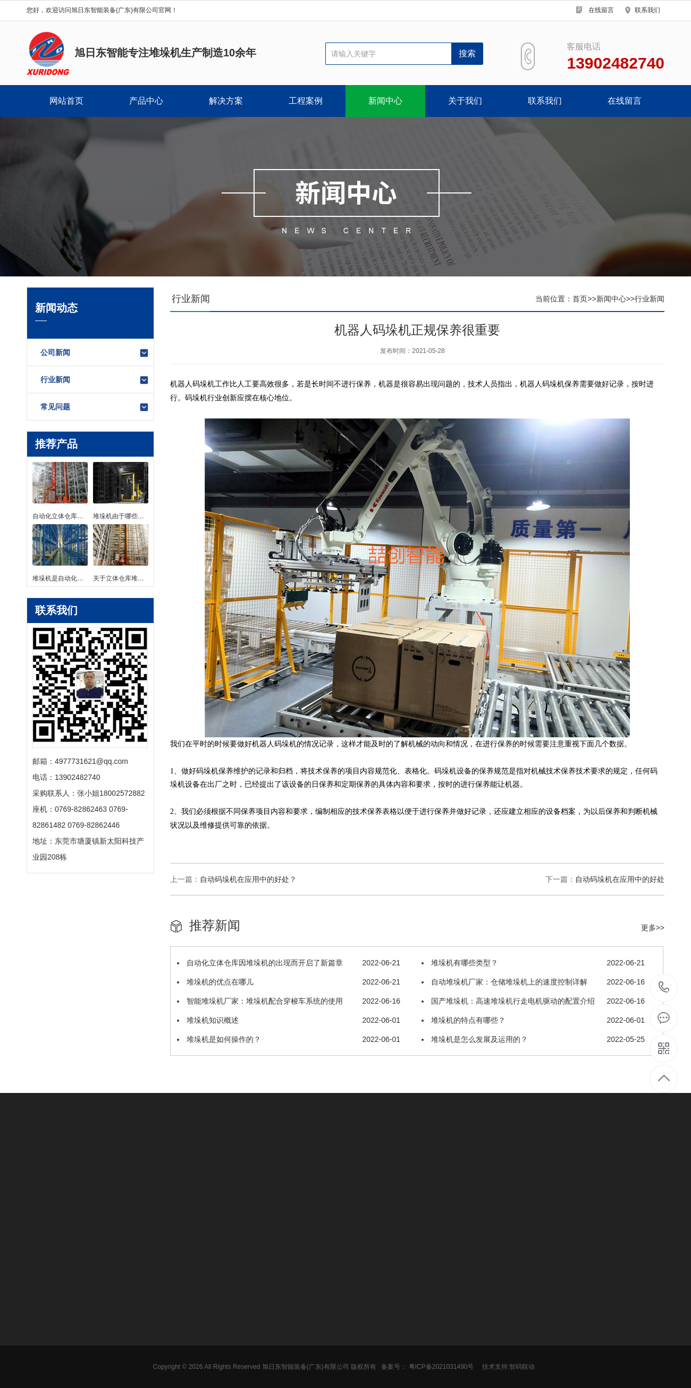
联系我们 (647, 10)
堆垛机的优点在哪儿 (288, 981)
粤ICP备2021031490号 (441, 1366)
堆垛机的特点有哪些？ (533, 1020)
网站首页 (66, 100)
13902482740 (664, 987)
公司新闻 (94, 353)
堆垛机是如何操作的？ (288, 1039)
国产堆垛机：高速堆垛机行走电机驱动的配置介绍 (533, 1001)
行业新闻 (94, 380)
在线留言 (601, 10)
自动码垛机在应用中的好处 (619, 879)
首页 (579, 299)
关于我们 (465, 100)
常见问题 (94, 407)
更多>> (652, 927)
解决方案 (226, 100)
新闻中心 (385, 100)
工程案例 (306, 100)
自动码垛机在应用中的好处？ (248, 879)
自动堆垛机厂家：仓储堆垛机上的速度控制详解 (533, 981)
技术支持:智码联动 (508, 1366)
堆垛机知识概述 (288, 1020)
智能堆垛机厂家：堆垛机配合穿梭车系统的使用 (288, 1001)
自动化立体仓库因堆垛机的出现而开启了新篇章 (288, 962)
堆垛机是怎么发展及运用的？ (533, 1039)
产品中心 (146, 100)
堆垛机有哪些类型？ (533, 962)
